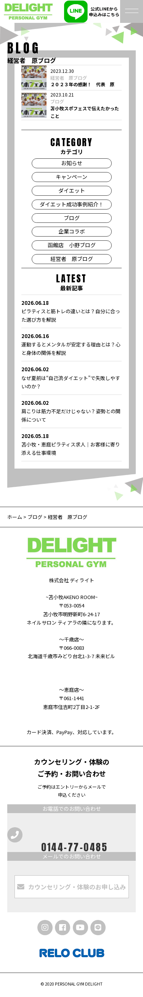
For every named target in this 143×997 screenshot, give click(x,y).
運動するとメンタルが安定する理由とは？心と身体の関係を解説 (71, 344)
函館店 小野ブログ (72, 245)
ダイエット (71, 190)
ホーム (15, 516)
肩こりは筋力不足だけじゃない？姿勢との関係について (71, 411)
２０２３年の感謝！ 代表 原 (82, 84)
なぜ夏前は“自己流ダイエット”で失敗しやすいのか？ (71, 377)
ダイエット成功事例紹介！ (72, 204)
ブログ (57, 101)
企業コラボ (71, 231)
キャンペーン (71, 176)
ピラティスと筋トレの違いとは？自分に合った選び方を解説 (71, 311)
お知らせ (71, 163)
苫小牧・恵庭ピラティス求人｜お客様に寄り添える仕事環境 (71, 444)
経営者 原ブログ (68, 78)
